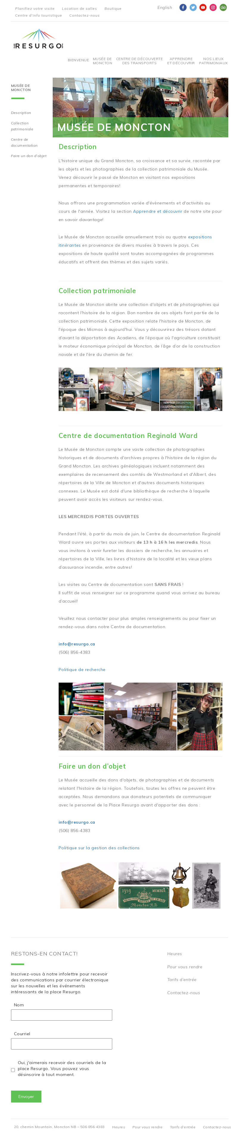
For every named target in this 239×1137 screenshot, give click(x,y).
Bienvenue (78, 60)
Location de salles (79, 8)
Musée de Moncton (102, 61)
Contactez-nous (84, 15)
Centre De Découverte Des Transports (139, 61)
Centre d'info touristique (38, 15)
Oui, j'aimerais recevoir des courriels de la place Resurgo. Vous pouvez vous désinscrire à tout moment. (62, 1068)
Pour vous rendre (185, 966)
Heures (174, 953)
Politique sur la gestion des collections (99, 847)
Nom (19, 1005)
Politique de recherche (82, 669)
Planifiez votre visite (35, 8)
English (164, 7)
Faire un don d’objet (29, 156)
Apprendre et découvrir (181, 61)
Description (21, 112)
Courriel (22, 1033)
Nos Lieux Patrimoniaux (213, 61)
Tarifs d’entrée (182, 979)
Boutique (113, 8)
